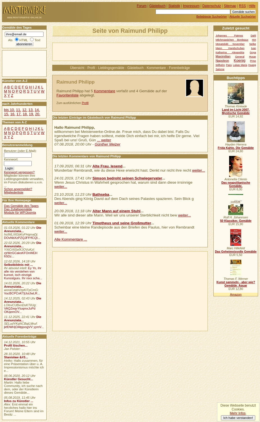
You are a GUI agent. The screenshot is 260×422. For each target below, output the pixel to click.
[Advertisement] (118, 51)
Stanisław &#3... (16, 357)
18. (25, 114)
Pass (229, 65)
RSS (242, 6)
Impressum (191, 6)
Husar (252, 56)
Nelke (252, 44)
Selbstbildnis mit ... (18, 264)
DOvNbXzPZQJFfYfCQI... (22, 237)
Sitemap (230, 6)
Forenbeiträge (179, 68)
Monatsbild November (230, 44)
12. (24, 110)
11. (18, 110)
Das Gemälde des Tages (21, 205)
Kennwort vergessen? (19, 172)
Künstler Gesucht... (18, 379)
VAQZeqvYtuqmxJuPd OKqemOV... (19, 310)
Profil (91, 68)
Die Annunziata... (22, 229)
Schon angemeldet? (18, 189)
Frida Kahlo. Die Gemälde (236, 147)
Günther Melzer (107, 144)
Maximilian (223, 56)
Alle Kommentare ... (70, 239)
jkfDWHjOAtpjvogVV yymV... (24, 327)
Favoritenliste (67, 95)
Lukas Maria (240, 65)
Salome (220, 69)
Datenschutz (211, 6)
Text (37, 40)
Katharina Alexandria (230, 52)
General (239, 56)
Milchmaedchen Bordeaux (232, 39)
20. (37, 114)
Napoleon (222, 60)
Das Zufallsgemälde (18, 209)
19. (31, 114)
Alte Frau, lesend (107, 166)
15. (6, 114)
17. (19, 114)
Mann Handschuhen (230, 48)
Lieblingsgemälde (111, 68)
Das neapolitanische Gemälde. (235, 184)
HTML (23, 40)
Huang (252, 65)
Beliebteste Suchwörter (211, 16)
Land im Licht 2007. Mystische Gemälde (236, 111)
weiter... (198, 170)
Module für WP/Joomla (20, 212)
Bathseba (100, 194)
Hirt (254, 39)
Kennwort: (11, 159)
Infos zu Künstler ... (18, 401)
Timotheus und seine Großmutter (121, 223)
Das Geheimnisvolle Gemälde (236, 251)
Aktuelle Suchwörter (242, 16)
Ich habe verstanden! (238, 417)
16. (12, 114)
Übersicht (77, 68)
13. (30, 110)
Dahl (253, 35)
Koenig (239, 60)
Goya (253, 52)
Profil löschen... (16, 345)
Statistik (174, 6)
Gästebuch (135, 68)
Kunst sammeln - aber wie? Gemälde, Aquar (235, 283)
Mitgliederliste (13, 192)
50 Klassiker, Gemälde (236, 220)
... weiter (104, 140)
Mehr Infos (237, 413)
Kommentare (156, 68)
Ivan (253, 48)
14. (37, 110)
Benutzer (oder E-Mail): (20, 151)
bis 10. (9, 110)
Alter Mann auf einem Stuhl (116, 211)
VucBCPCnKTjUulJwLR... (22, 293)
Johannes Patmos (229, 35)
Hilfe (252, 6)
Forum (142, 6)
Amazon (235, 294)
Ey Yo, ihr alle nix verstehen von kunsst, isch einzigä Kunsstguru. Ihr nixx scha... (23, 273)
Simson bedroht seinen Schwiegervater (127, 178)
